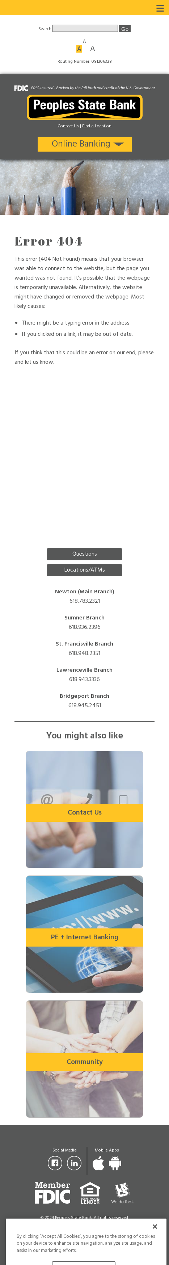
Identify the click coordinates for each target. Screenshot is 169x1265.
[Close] (155, 1235)
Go (124, 29)
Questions (84, 554)
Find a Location (96, 126)
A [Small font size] (84, 41)
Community (85, 1062)
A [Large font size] (92, 48)
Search (45, 29)
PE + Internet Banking (84, 937)
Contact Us (68, 126)
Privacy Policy (84, 1225)
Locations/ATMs (84, 570)
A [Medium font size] (79, 49)
